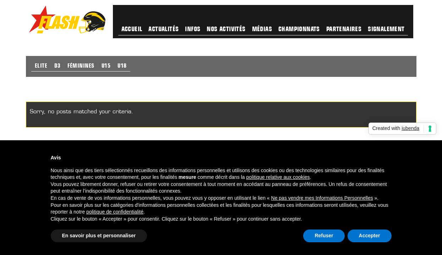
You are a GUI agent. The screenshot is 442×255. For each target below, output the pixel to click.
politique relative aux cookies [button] (278, 177)
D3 (57, 66)
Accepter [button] (369, 235)
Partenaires (343, 29)
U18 (122, 66)
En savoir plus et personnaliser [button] (99, 235)
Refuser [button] (324, 235)
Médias (262, 29)
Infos (192, 29)
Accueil (131, 29)
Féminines (80, 66)
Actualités (163, 29)
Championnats (299, 29)
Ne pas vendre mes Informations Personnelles (322, 198)
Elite (41, 66)
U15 (106, 66)
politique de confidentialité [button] (114, 212)
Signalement (386, 29)
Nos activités (226, 29)
